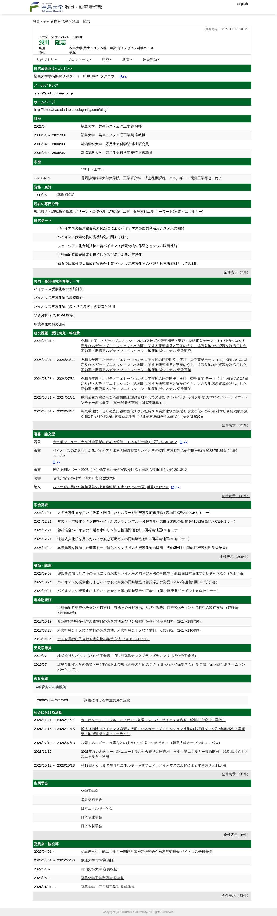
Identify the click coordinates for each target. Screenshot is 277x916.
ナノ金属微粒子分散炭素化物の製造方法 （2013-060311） (103, 639)
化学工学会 (90, 791)
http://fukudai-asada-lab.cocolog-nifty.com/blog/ (70, 110)
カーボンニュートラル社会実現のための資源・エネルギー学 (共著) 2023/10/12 (115, 442)
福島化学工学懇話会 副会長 (102, 878)
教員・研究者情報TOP (50, 21)
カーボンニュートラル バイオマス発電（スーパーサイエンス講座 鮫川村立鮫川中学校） (153, 720)
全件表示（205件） (235, 557)
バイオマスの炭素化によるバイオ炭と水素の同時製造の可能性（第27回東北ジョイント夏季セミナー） (138, 591)
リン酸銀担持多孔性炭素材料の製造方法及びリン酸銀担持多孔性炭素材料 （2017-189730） (130, 621)
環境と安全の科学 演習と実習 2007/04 (84, 478)
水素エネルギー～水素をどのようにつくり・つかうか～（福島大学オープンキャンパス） (151, 743)
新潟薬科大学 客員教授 (99, 869)
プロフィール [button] (78, 60)
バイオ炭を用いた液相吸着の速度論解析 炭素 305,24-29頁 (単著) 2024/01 (111, 487)
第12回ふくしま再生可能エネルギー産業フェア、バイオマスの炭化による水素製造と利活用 (153, 765)
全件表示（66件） (236, 496)
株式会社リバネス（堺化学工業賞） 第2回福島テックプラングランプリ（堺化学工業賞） (127, 656)
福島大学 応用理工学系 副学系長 (108, 887)
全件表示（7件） (237, 272)
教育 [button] (125, 60)
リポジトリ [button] (45, 60)
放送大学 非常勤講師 (97, 860)
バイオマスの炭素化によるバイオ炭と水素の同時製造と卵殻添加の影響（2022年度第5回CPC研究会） (138, 582)
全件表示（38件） (236, 774)
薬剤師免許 (66, 195)
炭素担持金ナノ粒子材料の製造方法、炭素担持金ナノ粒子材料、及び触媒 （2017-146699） (130, 630)
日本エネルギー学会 (97, 808)
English (242, 4)
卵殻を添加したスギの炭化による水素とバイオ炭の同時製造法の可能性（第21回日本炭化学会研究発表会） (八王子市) (151, 573)
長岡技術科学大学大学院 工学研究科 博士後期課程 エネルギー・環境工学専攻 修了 (151, 178)
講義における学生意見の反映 (107, 700)
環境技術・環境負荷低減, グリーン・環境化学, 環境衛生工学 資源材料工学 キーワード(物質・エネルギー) (118, 211)
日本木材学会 (91, 826)
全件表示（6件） (237, 835)
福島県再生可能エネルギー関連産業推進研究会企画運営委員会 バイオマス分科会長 (146, 851)
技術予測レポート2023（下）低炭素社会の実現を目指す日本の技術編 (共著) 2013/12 (120, 470)
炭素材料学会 (91, 799)
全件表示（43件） (236, 895)
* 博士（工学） (92, 169)
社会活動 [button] (150, 60)
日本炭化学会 (91, 817)
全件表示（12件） (236, 425)
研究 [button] (105, 60)
